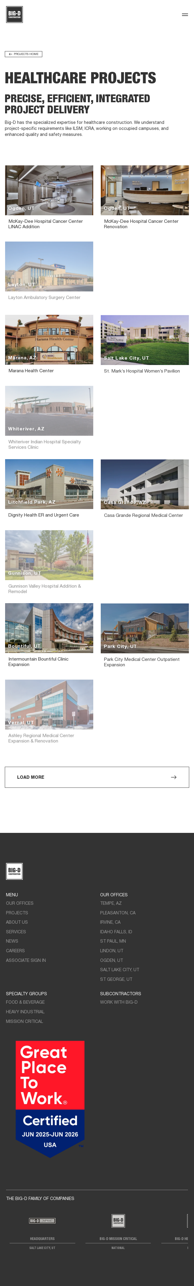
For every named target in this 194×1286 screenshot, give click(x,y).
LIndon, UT (111, 951)
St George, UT (116, 980)
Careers (15, 951)
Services (16, 932)
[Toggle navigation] (185, 14)
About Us (17, 923)
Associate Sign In (26, 961)
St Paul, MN (113, 942)
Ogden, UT (111, 961)
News (12, 942)
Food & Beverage (25, 1003)
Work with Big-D (119, 1003)
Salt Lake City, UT (119, 970)
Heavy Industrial (25, 1012)
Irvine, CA (110, 923)
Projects (17, 913)
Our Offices (20, 904)
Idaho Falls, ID (116, 932)
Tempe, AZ (111, 904)
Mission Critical (24, 1022)
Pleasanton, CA (118, 913)
